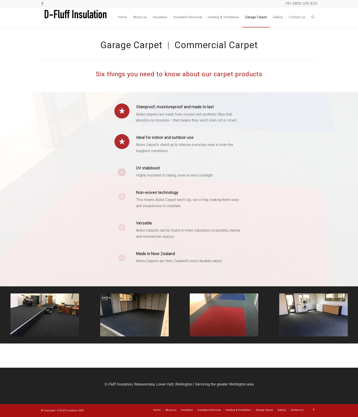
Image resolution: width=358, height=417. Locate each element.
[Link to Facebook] (42, 3)
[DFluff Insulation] (75, 17)
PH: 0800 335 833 (301, 3)
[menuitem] (122, 17)
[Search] (312, 17)
